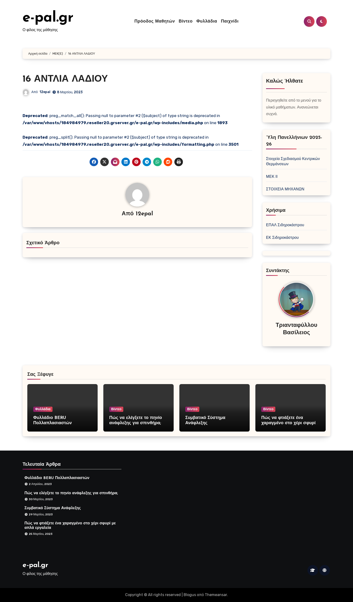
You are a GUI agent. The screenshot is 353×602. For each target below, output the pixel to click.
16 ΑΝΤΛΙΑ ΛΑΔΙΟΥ (65, 79)
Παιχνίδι (230, 21)
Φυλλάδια (206, 21)
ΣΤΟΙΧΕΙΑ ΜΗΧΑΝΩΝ (285, 189)
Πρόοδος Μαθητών (154, 21)
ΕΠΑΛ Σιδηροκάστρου (285, 225)
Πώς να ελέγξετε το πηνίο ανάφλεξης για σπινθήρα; (70, 492)
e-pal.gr (48, 18)
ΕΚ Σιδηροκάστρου (282, 237)
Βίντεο (186, 21)
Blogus (190, 595)
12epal (44, 92)
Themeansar (216, 595)
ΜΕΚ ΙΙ (272, 176)
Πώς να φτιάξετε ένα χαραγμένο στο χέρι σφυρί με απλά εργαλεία (288, 423)
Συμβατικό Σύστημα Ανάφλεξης (52, 507)
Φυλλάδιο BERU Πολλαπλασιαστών (55, 477)
